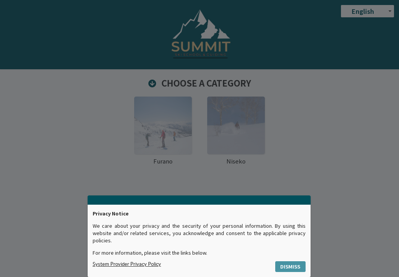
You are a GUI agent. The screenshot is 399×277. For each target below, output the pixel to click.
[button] (290, 266)
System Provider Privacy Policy (127, 264)
